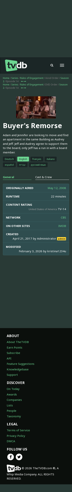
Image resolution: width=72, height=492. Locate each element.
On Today (13, 389)
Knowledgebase (18, 369)
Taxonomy (14, 416)
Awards (12, 394)
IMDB (62, 226)
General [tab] (8, 177)
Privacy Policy (16, 436)
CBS (63, 217)
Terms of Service (18, 430)
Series (14, 78)
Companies (14, 400)
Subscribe (13, 353)
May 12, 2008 (57, 188)
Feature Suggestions (20, 364)
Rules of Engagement (31, 78)
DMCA (11, 441)
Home (6, 78)
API (9, 358)
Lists (10, 405)
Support (12, 375)
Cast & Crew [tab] (43, 177)
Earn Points (14, 347)
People (11, 411)
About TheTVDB (18, 342)
